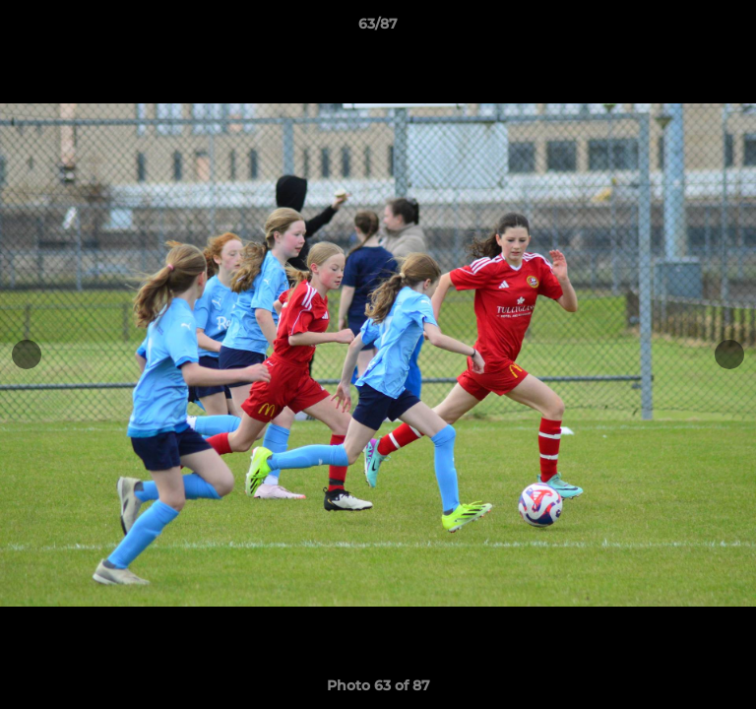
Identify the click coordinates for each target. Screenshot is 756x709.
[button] (732, 28)
